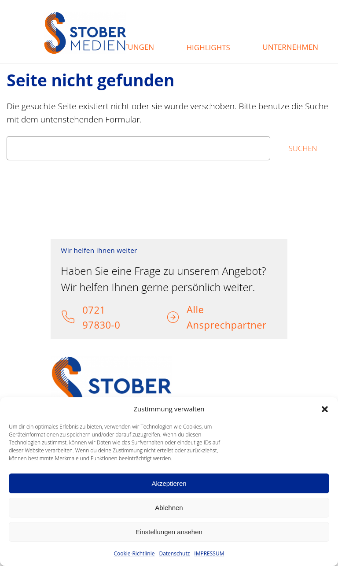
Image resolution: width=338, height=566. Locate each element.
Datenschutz (174, 553)
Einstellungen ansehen (169, 532)
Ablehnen (169, 507)
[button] (324, 409)
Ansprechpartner (227, 324)
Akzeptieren (168, 483)
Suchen (303, 148)
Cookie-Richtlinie (134, 553)
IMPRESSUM (209, 553)
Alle (195, 309)
